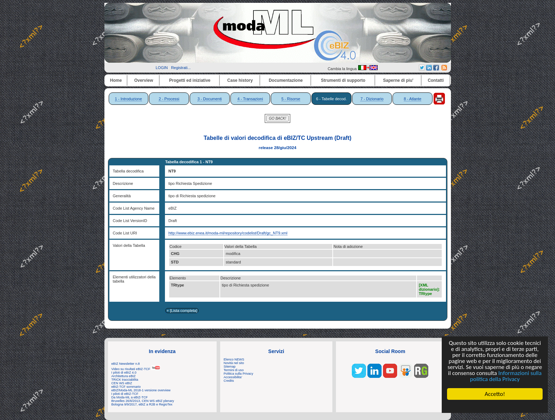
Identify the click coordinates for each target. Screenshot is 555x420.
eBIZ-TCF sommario (126, 386)
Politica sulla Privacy (238, 373)
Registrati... (181, 68)
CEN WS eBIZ (121, 383)
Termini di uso (234, 370)
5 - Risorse (290, 99)
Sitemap (230, 366)
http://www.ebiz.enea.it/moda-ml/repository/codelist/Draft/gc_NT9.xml (227, 233)
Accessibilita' (233, 377)
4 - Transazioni (250, 99)
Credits (229, 380)
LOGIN (162, 68)
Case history (240, 80)
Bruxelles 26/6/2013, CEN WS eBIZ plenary (142, 401)
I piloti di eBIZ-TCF (124, 394)
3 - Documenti (210, 99)
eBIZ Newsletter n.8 (125, 363)
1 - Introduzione (128, 99)
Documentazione (286, 80)
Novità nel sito (234, 363)
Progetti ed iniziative (190, 80)
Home (116, 80)
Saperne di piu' (398, 80)
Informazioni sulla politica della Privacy (506, 376)
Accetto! (495, 394)
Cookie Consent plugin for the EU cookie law (495, 406)
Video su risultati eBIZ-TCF (135, 369)
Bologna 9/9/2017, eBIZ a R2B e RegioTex (142, 404)
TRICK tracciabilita (124, 379)
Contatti (436, 80)
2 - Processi (169, 99)
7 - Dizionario (371, 99)
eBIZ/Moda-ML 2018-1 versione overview (141, 390)
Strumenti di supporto (343, 80)
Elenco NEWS (234, 359)
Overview (143, 80)
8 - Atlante (413, 99)
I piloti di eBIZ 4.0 (124, 372)
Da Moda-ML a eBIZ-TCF (129, 397)
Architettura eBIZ (123, 376)
